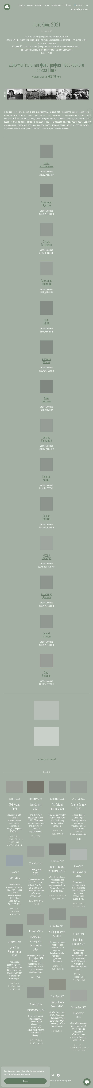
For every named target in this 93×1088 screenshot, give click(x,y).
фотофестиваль (15, 848)
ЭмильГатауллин (46, 246)
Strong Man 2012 (36, 875)
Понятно (25, 1081)
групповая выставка (14, 844)
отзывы (30, 4)
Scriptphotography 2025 (57, 937)
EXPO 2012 (14, 882)
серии (47, 4)
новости (22, 4)
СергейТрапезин (46, 520)
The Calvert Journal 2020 (57, 810)
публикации (58, 837)
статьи (56, 834)
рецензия (15, 993)
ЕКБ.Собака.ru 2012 (78, 877)
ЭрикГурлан (46, 324)
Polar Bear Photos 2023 (78, 945)
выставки (38, 4)
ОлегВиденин (46, 677)
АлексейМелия (46, 364)
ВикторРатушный (46, 442)
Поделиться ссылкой (48, 762)
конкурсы (13, 840)
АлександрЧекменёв (46, 285)
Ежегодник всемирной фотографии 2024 (36, 946)
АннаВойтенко (46, 403)
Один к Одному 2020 (78, 810)
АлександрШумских (46, 207)
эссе (61, 899)
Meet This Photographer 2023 (14, 955)
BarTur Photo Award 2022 (57, 1008)
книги (78, 842)
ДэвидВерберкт (46, 560)
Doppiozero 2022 (78, 1019)
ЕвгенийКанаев (46, 481)
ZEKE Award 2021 (14, 810)
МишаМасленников (46, 168)
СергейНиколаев (47, 638)
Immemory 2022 (35, 1013)
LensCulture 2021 (36, 810)
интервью (78, 907)
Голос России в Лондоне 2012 (57, 872)
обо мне (68, 4)
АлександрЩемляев (46, 599)
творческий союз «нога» (79, 8)
